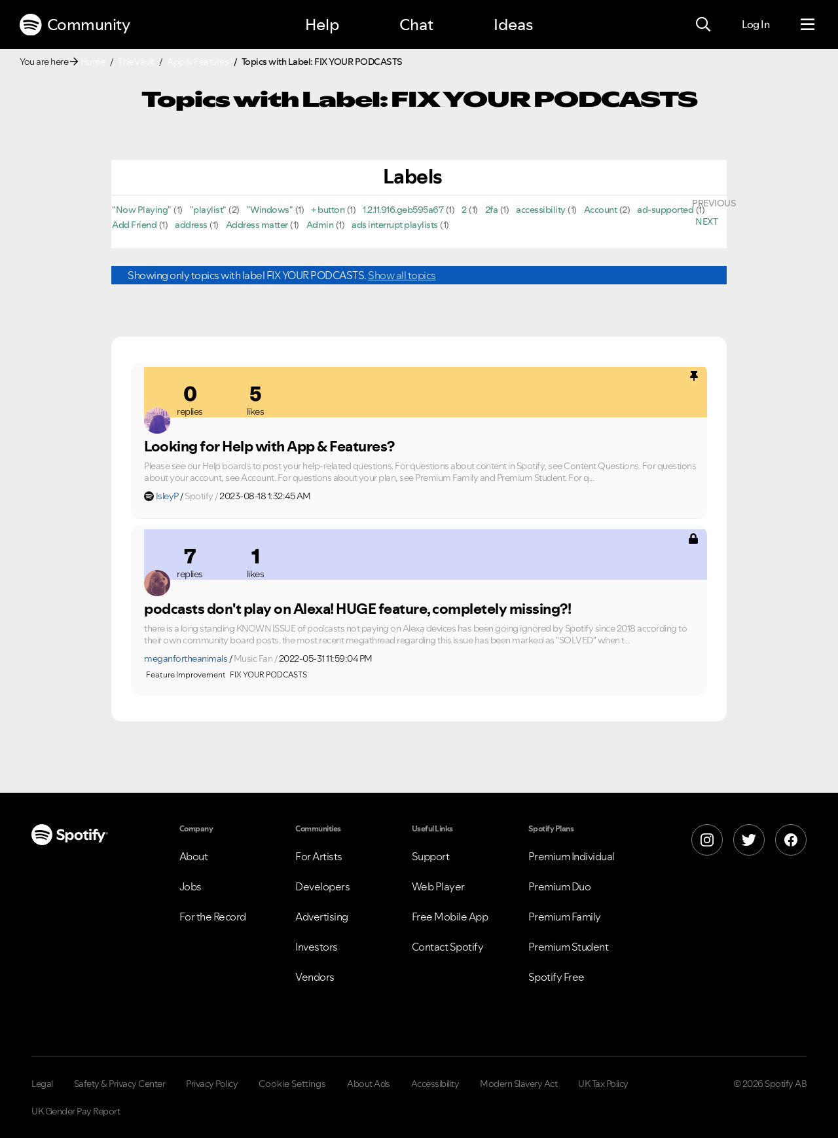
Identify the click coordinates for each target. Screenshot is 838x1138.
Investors (316, 946)
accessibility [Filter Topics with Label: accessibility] (541, 209)
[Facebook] (791, 840)
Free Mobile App (450, 916)
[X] (749, 840)
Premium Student (568, 946)
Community (75, 25)
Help (322, 24)
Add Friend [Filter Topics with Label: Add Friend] (134, 224)
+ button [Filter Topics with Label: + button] (327, 209)
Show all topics (402, 275)
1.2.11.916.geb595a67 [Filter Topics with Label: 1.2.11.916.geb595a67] (403, 209)
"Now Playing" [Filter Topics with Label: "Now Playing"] (142, 209)
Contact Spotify (448, 946)
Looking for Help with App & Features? (269, 446)
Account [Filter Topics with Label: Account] (600, 209)
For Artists (318, 856)
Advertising (321, 916)
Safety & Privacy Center (120, 1084)
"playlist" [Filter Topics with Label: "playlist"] (208, 209)
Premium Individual (571, 856)
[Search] (703, 24)
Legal (42, 1084)
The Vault (136, 61)
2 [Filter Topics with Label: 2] (464, 209)
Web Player (438, 886)
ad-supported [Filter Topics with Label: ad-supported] (665, 209)
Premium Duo (559, 886)
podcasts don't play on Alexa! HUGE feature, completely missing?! (357, 608)
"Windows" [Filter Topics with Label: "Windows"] (270, 209)
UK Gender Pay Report (75, 1111)
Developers (322, 886)
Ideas (513, 24)
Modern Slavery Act (518, 1084)
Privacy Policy (212, 1084)
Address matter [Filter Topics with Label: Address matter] (257, 224)
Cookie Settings (292, 1084)
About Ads (368, 1084)
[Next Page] (707, 221)
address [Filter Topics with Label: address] (191, 224)
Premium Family (564, 916)
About (193, 856)
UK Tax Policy (603, 1084)
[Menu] (807, 25)
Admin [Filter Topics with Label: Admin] (320, 224)
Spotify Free (556, 977)
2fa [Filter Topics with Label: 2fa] (491, 209)
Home (93, 61)
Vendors (315, 977)
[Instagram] (707, 840)
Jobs (190, 886)
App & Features (197, 61)
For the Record (212, 916)
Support (431, 856)
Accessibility (435, 1084)
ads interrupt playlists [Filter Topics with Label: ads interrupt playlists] (395, 224)
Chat (416, 24)
